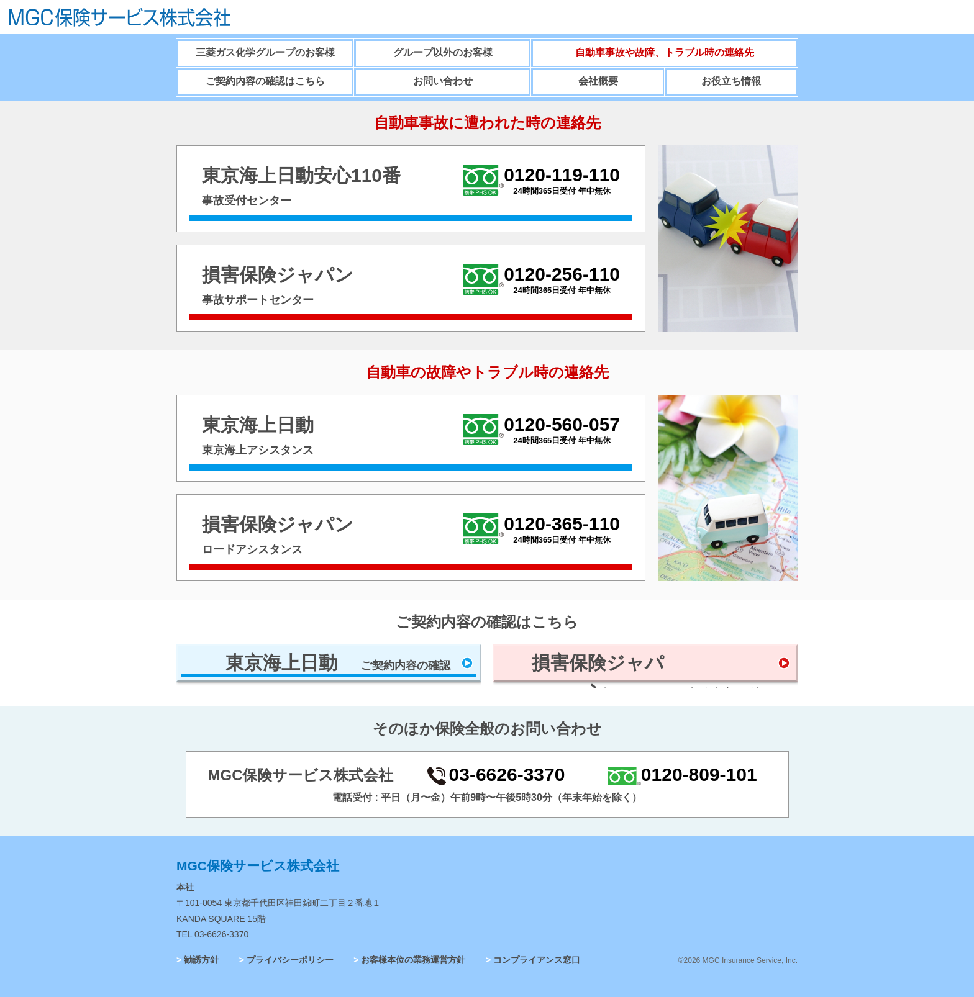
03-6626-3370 (221, 934)
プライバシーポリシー (290, 960)
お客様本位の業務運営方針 (413, 960)
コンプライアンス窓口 (536, 960)
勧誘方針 (201, 960)
